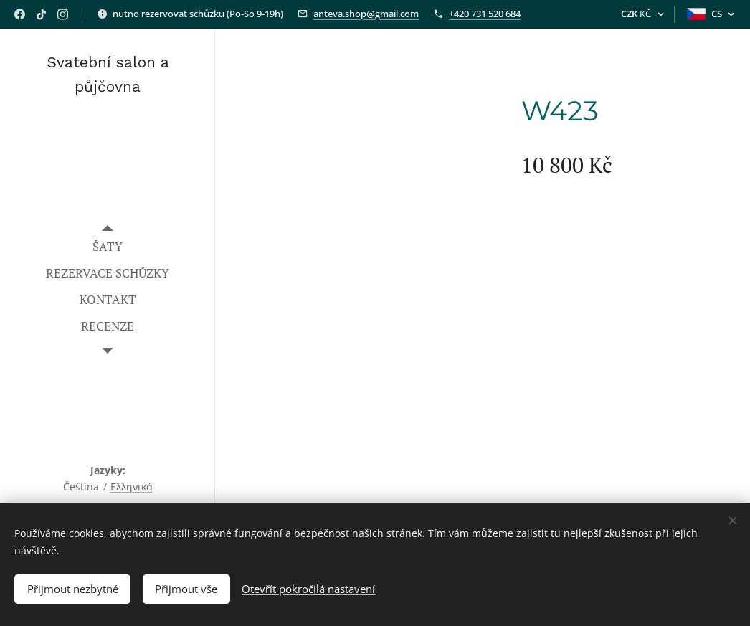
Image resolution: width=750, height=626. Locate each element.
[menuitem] (107, 246)
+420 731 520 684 (485, 13)
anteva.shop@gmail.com (366, 13)
